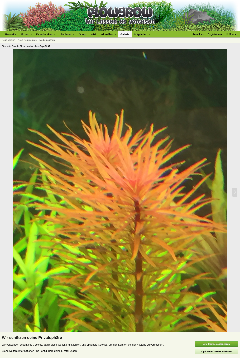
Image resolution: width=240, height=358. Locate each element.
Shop (82, 34)
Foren (24, 34)
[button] (31, 34)
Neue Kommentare (27, 40)
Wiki (93, 34)
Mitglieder (140, 34)
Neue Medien (8, 40)
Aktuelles (107, 34)
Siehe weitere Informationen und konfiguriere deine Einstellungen (39, 350)
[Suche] (231, 34)
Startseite (10, 34)
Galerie (124, 34)
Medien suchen (47, 40)
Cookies (37, 344)
